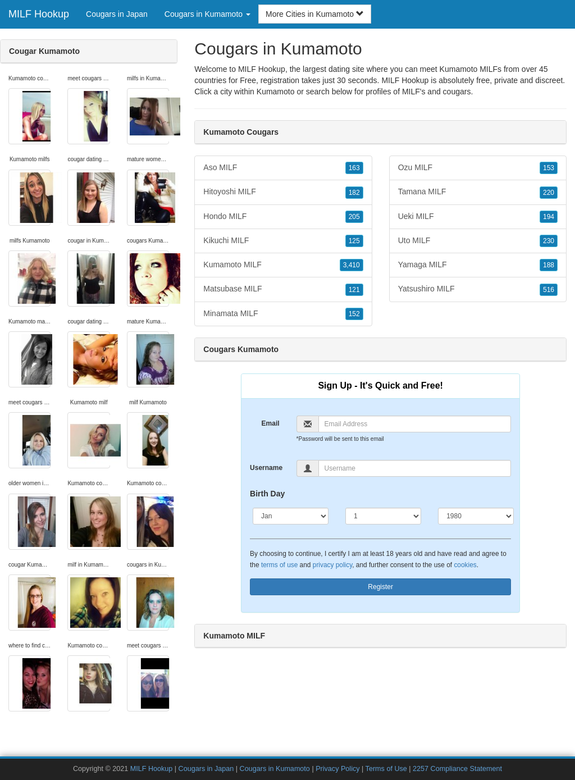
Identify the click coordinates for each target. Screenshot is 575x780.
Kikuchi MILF (283, 241)
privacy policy (332, 565)
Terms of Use (386, 769)
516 (548, 290)
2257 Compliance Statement (457, 769)
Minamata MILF (283, 314)
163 (354, 168)
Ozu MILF (478, 168)
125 (354, 241)
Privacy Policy (337, 769)
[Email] (415, 424)
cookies (465, 565)
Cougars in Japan (117, 14)
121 (354, 290)
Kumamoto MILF (283, 265)
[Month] (290, 516)
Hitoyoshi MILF (283, 192)
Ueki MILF (478, 217)
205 (354, 217)
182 (354, 193)
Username (266, 468)
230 (548, 241)
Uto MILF (478, 241)
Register (380, 587)
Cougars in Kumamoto (275, 769)
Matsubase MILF (283, 289)
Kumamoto (276, 91)
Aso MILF (283, 168)
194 (548, 217)
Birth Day (267, 493)
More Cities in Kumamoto (315, 14)
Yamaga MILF (478, 265)
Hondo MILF (283, 217)
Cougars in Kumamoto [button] (207, 14)
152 (354, 314)
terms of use (279, 565)
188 (548, 265)
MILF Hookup (38, 14)
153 (548, 168)
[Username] (415, 468)
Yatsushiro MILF (478, 289)
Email (271, 423)
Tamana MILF (478, 192)
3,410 (351, 265)
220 (548, 193)
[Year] (476, 516)
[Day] (383, 516)
